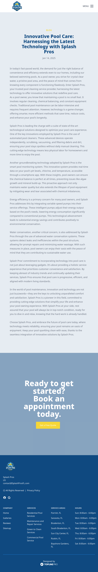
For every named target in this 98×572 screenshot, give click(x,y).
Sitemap (7, 528)
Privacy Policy (33, 490)
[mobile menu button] (92, 6)
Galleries (7, 518)
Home (6, 513)
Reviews (7, 523)
